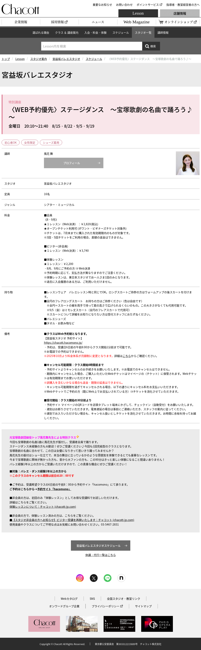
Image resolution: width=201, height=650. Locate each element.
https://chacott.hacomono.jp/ (63, 342)
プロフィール (71, 163)
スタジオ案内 (38, 59)
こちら (127, 356)
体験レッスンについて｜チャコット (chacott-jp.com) (43, 507)
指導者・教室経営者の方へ (183, 5)
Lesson (138, 13)
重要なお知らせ (102, 5)
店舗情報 (179, 13)
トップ (6, 59)
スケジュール (120, 32)
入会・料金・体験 (95, 32)
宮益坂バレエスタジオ (66, 59)
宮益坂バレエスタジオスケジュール (98, 546)
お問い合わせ (124, 5)
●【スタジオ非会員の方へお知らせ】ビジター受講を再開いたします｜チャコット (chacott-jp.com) (72, 520)
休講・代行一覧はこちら (100, 555)
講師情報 (163, 32)
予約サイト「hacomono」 (54, 489)
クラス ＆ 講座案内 (66, 32)
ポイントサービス (148, 5)
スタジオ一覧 (143, 32)
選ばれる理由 (40, 32)
